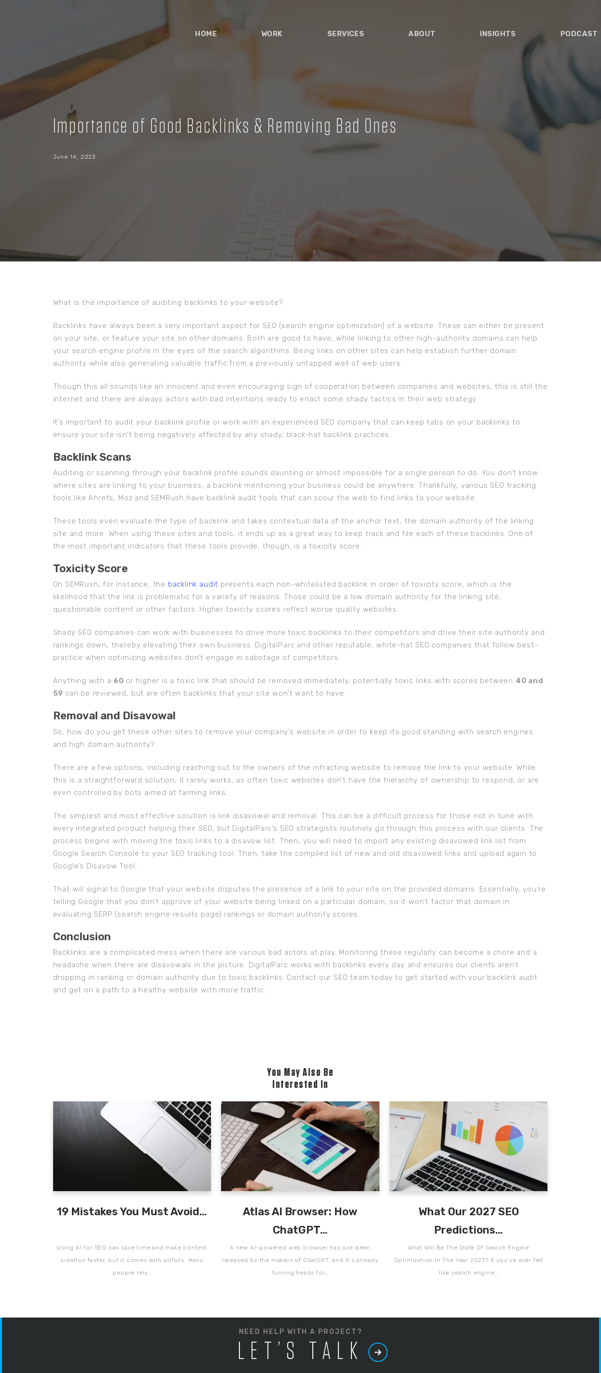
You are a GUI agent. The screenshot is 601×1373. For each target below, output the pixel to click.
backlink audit (193, 584)
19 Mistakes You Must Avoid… (131, 1211)
